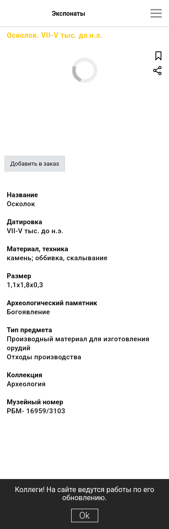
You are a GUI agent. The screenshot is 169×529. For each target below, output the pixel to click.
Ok (84, 515)
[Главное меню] (156, 13)
